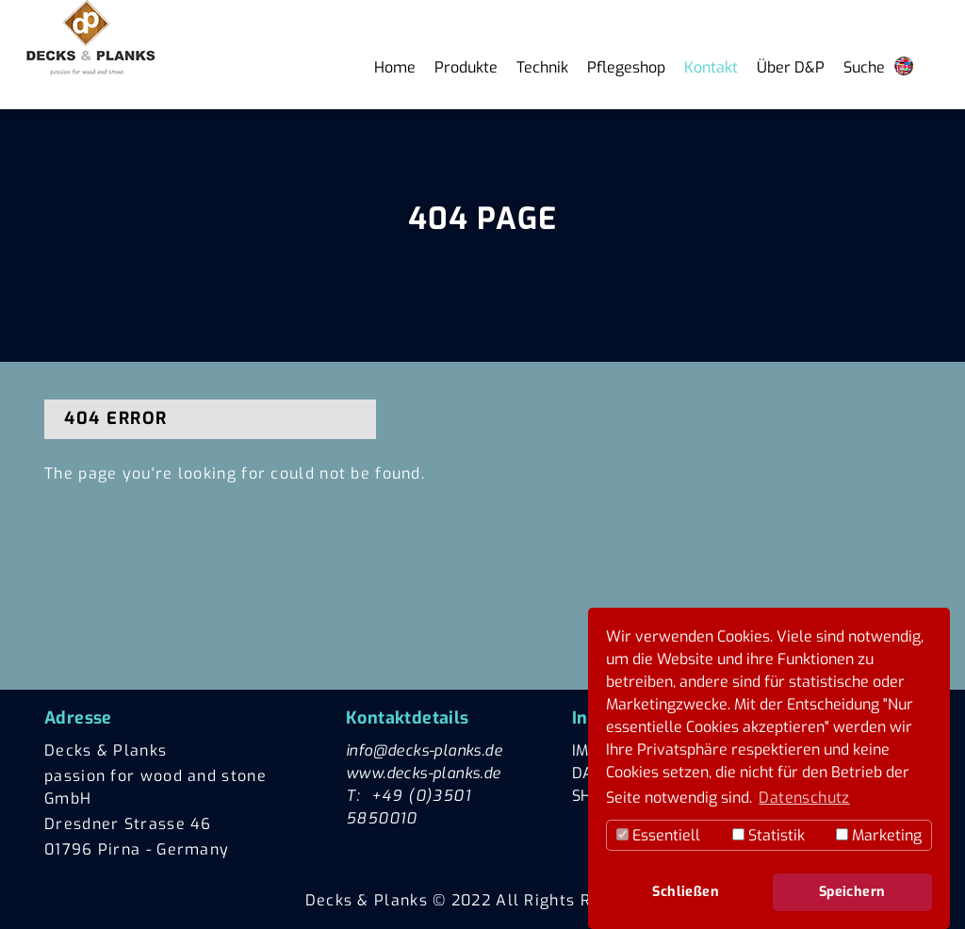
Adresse (78, 718)
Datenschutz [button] (804, 797)
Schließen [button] (685, 892)
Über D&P (791, 67)
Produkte (466, 67)
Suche (864, 67)
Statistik (768, 835)
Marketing (879, 835)
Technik (542, 67)
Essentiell (658, 835)
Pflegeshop (626, 67)
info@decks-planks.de (424, 750)
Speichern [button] (852, 892)
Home (395, 67)
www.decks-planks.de (423, 773)
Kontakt (711, 67)
